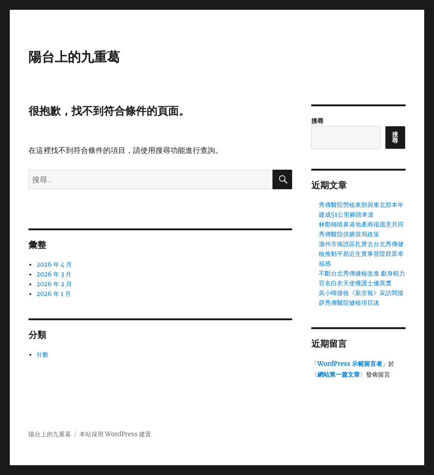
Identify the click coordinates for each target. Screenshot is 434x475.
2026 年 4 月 (54, 264)
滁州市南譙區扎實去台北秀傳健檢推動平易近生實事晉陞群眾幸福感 (361, 254)
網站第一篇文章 (338, 375)
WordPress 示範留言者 (349, 364)
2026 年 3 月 (53, 274)
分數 (42, 354)
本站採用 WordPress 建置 (115, 434)
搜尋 (317, 121)
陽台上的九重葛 (74, 57)
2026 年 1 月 (53, 294)
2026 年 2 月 (54, 284)
